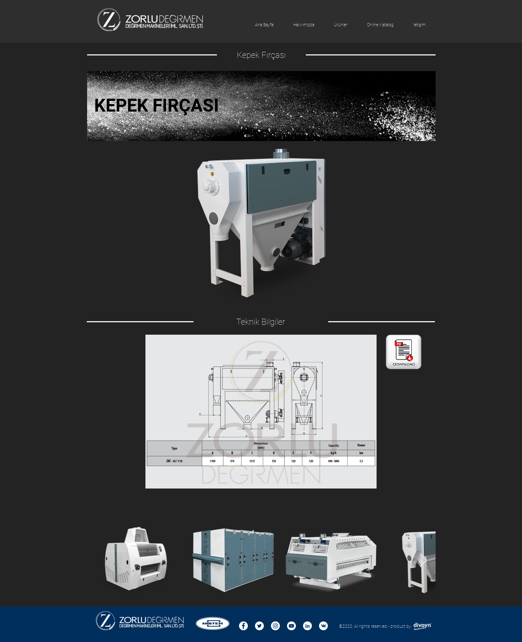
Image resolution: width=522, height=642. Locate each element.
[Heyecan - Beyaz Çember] (259, 625)
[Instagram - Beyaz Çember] (275, 625)
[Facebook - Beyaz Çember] (243, 625)
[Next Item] (423, 561)
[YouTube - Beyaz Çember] (291, 625)
